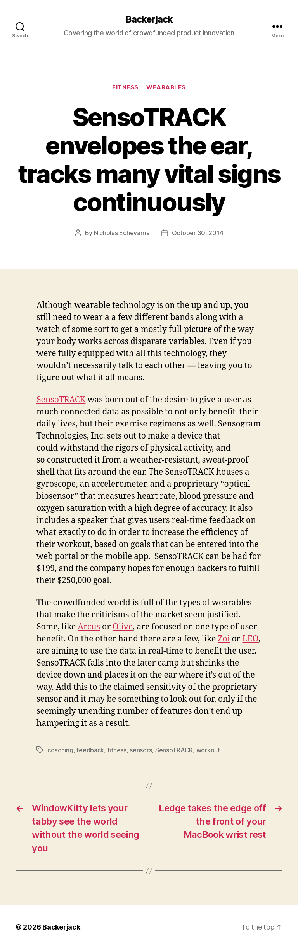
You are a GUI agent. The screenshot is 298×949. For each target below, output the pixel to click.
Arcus (89, 627)
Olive (123, 627)
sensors (141, 750)
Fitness (125, 87)
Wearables (166, 87)
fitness (116, 750)
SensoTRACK (60, 400)
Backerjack (149, 19)
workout (208, 750)
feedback (90, 750)
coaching (60, 750)
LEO (250, 639)
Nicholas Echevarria (122, 233)
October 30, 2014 (198, 233)
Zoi (224, 639)
